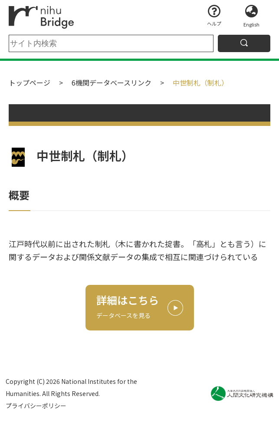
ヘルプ (214, 23)
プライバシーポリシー (36, 405)
